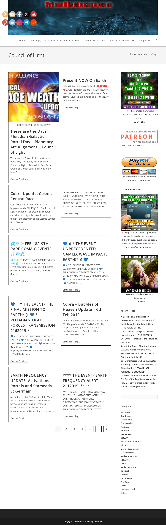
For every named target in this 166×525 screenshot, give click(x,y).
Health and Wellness (131, 441)
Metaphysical (127, 452)
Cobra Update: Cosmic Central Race (31, 196)
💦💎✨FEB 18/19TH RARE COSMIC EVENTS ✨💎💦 (31, 249)
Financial (125, 430)
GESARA (124, 437)
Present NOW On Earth (84, 80)
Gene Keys (126, 434)
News (123, 463)
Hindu (124, 445)
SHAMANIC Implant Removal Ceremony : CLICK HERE (139, 298)
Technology (126, 478)
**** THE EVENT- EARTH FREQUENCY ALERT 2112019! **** (85, 380)
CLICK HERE (136, 145)
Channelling (126, 419)
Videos (124, 493)
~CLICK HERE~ (146, 247)
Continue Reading (19, 179)
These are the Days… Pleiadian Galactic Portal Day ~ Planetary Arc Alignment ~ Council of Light (33, 142)
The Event (125, 482)
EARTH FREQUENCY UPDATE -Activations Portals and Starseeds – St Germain (32, 383)
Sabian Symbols (128, 467)
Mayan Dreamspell (130, 448)
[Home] (130, 54)
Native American (129, 456)
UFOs (123, 485)
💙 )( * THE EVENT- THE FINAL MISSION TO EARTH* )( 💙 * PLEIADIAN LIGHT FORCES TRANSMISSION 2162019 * (32, 317)
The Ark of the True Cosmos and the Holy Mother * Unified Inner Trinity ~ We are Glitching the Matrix (139, 383)
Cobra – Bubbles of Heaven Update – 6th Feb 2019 (83, 309)
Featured (125, 426)
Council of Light (150, 54)
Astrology (125, 412)
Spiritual (125, 470)
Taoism (124, 474)
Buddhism (126, 416)
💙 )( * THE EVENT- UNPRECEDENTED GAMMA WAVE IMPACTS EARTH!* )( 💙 (85, 251)
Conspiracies (127, 423)
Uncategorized (128, 489)
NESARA (124, 459)
